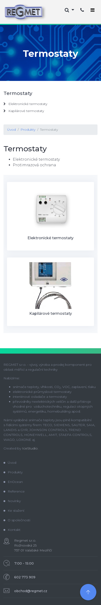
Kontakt (11, 530)
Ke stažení (13, 510)
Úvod (11, 129)
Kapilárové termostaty (23, 111)
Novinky (12, 501)
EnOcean (13, 482)
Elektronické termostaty (25, 104)
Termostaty (49, 129)
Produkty (27, 129)
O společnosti (16, 520)
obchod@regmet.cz (30, 591)
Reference (14, 491)
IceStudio (30, 448)
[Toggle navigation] (93, 10)
